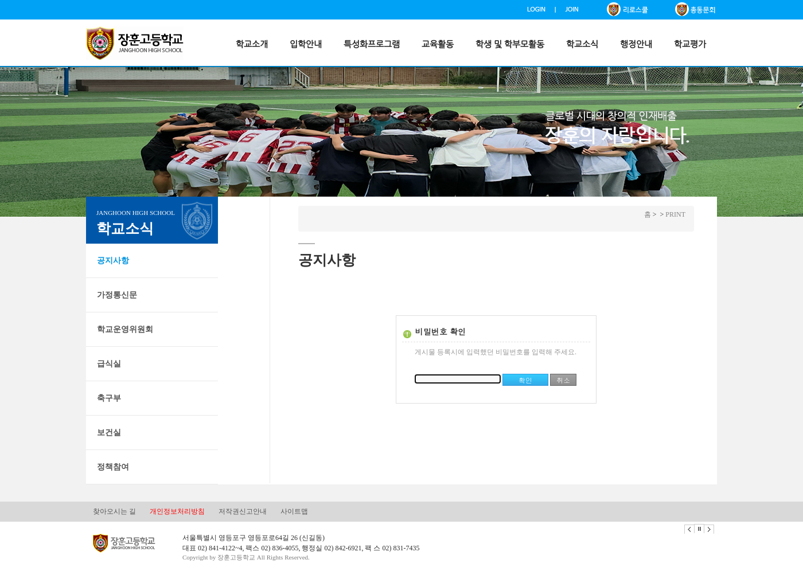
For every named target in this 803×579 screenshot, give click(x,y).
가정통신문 (117, 295)
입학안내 (306, 44)
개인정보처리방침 (177, 511)
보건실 (109, 432)
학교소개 (252, 44)
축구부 (109, 398)
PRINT (675, 214)
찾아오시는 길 (114, 511)
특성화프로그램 (372, 44)
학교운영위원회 (125, 329)
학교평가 (690, 44)
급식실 (109, 363)
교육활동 (438, 44)
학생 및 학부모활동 (509, 44)
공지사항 (113, 260)
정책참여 (113, 467)
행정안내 (636, 44)
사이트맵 (294, 511)
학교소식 (582, 44)
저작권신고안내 (243, 511)
